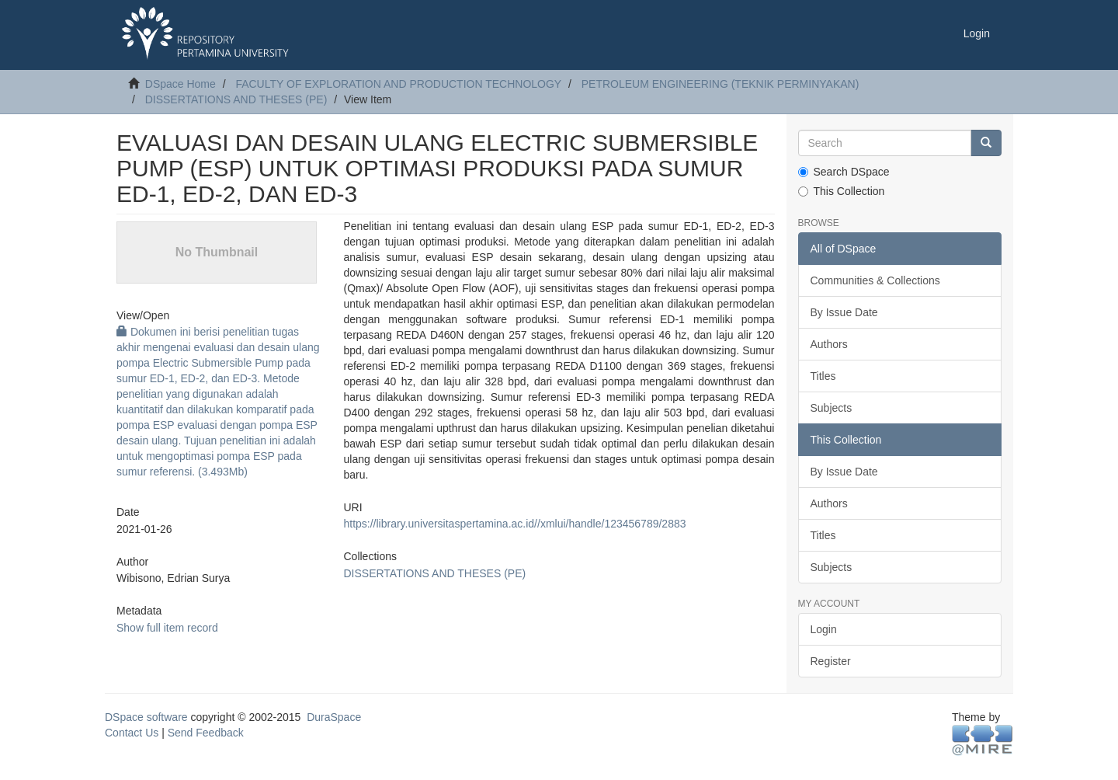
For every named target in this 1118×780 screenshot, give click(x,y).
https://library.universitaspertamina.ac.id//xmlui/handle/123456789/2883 (514, 523)
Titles (823, 376)
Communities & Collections (875, 280)
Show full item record (167, 628)
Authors (829, 344)
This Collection (841, 191)
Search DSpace (844, 171)
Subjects (831, 408)
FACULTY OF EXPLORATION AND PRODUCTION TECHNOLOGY (398, 84)
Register (831, 661)
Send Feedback (206, 732)
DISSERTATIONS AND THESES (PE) (236, 99)
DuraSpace (334, 717)
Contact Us (131, 732)
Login (824, 629)
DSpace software (146, 717)
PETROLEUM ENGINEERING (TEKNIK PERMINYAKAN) (720, 84)
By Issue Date (844, 312)
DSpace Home (180, 84)
